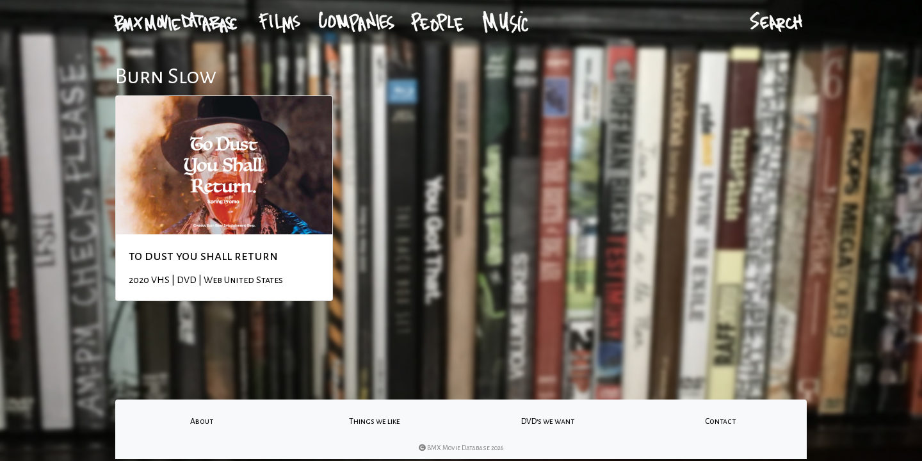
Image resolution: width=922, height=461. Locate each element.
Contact (720, 421)
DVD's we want (547, 421)
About (201, 421)
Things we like (374, 421)
